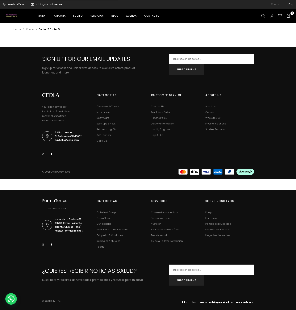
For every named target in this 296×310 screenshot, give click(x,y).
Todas (100, 246)
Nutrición (156, 223)
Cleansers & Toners (108, 106)
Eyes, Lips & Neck (106, 123)
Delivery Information (162, 123)
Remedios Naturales (108, 241)
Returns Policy (159, 117)
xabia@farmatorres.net (49, 4)
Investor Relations (215, 123)
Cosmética (103, 218)
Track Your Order (160, 112)
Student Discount (215, 129)
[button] (288, 15)
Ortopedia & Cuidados (110, 235)
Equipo (209, 212)
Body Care (103, 117)
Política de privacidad (218, 223)
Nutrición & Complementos (112, 229)
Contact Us (157, 106)
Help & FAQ (157, 135)
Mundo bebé (104, 223)
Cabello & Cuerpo (107, 212)
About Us (210, 106)
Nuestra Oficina (14, 4)
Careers (210, 112)
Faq (291, 4)
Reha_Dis (55, 301)
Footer (30, 29)
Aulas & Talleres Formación (167, 241)
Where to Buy (212, 117)
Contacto (276, 4)
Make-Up (102, 140)
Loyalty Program (160, 129)
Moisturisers (103, 112)
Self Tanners (104, 135)
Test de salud (159, 235)
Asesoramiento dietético (165, 229)
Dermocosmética (161, 218)
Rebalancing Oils (107, 129)
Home (17, 29)
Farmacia (211, 218)
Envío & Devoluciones (217, 229)
